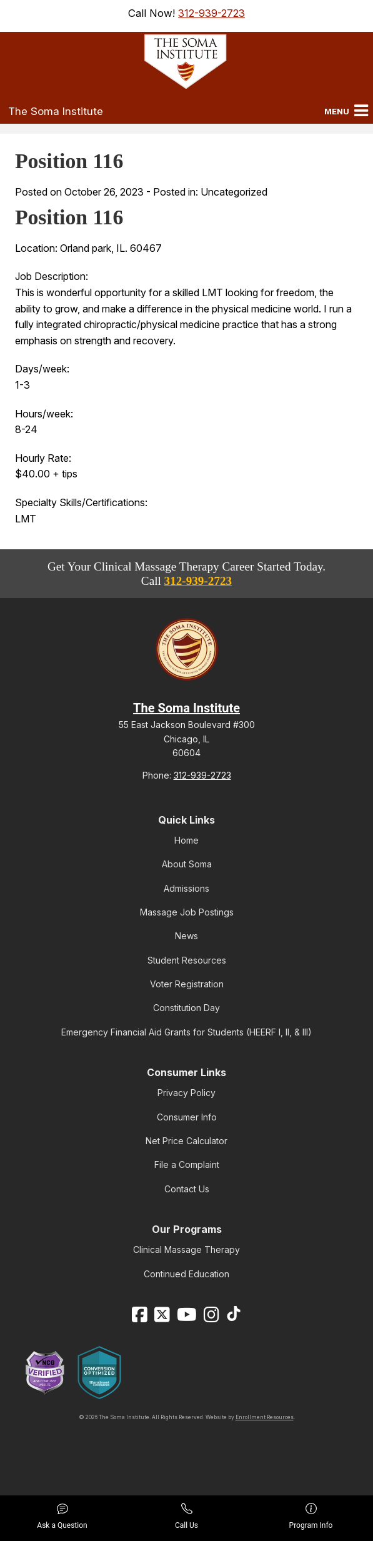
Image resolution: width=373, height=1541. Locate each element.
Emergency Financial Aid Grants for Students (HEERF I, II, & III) (186, 1032)
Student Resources (186, 960)
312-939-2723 (211, 13)
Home (186, 840)
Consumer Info (187, 1117)
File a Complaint (186, 1164)
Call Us (186, 1516)
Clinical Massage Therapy (186, 1249)
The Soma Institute (55, 111)
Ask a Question (62, 1516)
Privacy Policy (186, 1092)
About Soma (187, 864)
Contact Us (186, 1189)
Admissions (186, 888)
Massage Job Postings (187, 912)
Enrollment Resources (265, 1417)
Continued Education (186, 1274)
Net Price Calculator (186, 1140)
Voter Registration (187, 984)
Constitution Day (186, 1007)
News (186, 935)
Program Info (311, 1516)
